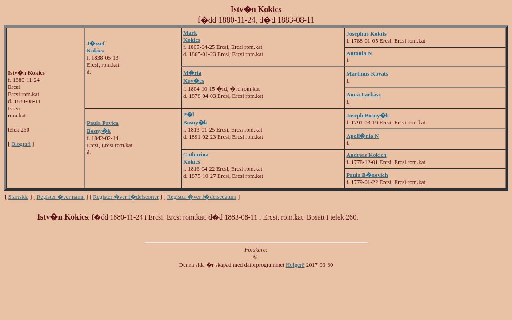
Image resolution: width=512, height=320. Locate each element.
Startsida (18, 196)
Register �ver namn (61, 196)
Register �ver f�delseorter (126, 196)
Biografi (21, 143)
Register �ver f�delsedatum (201, 196)
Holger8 (295, 264)
